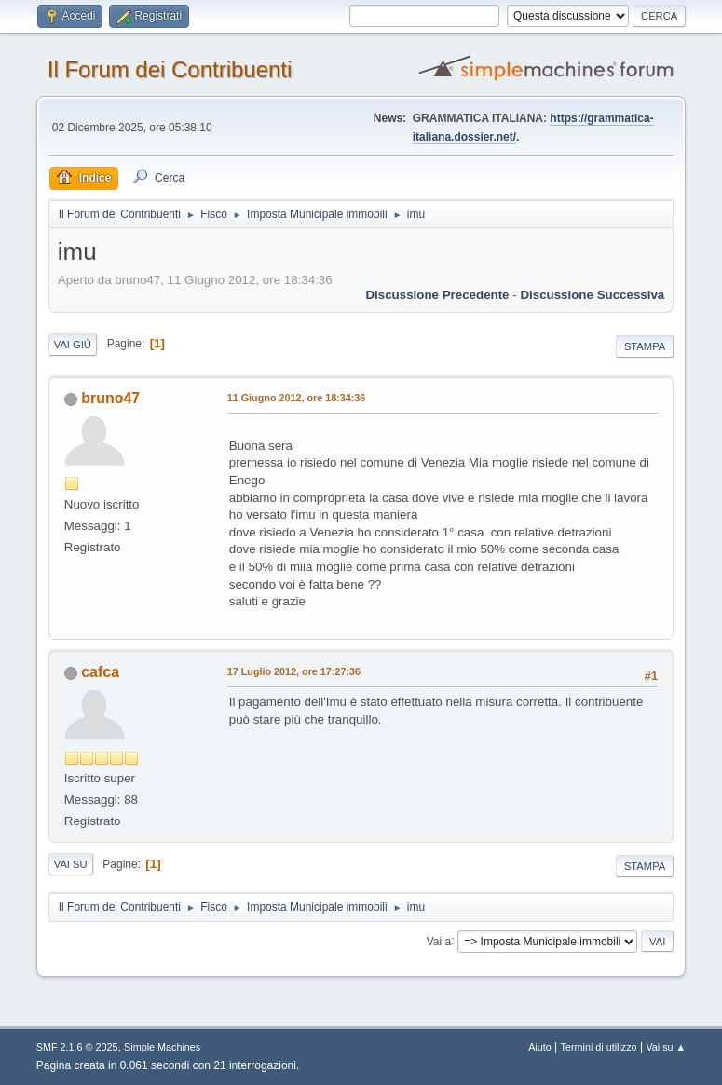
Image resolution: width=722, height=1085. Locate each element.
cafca (100, 672)
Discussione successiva (592, 295)
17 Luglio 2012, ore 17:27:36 (294, 671)
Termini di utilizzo (599, 1046)
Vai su (71, 864)
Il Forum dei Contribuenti (170, 69)
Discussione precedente (437, 295)
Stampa (644, 346)
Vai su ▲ (666, 1046)
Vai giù (72, 344)
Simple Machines (162, 1046)
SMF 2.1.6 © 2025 (77, 1046)
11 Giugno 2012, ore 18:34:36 (296, 397)
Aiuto (540, 1046)
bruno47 (110, 398)
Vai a (439, 940)
